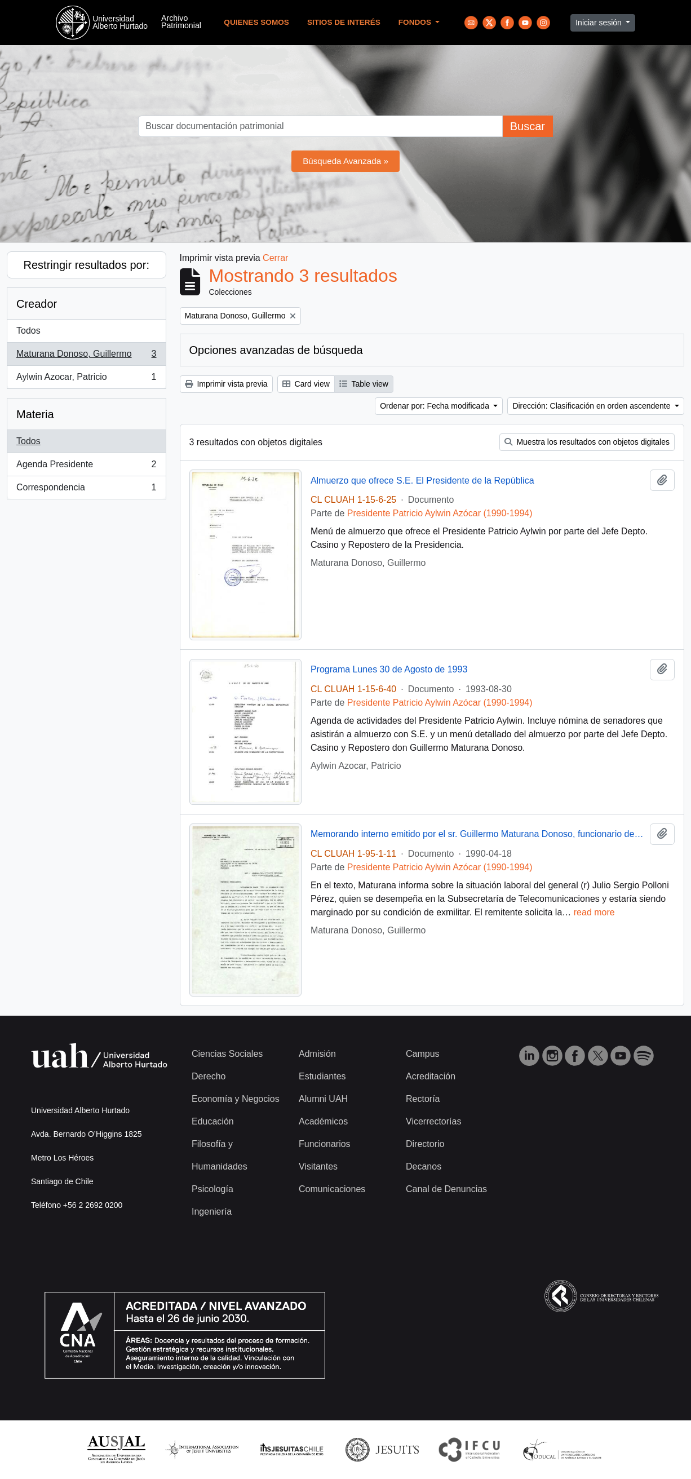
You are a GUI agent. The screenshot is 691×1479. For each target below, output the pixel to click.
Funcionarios (325, 1144)
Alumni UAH (323, 1099)
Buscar (527, 126)
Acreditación (430, 1076)
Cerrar (275, 258)
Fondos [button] (415, 22)
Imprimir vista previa (226, 383)
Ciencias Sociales (227, 1054)
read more (594, 912)
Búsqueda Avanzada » (345, 161)
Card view (306, 383)
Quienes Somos (256, 22)
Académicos (323, 1121)
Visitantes (318, 1166)
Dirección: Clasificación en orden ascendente (592, 405)
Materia (35, 414)
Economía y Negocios (236, 1099)
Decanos (423, 1166)
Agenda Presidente (86, 467)
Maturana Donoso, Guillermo (86, 356)
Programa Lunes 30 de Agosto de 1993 (389, 669)
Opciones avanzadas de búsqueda (276, 350)
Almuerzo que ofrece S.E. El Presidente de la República (422, 480)
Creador (36, 304)
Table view (363, 383)
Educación (213, 1121)
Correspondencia (86, 490)
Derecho (208, 1076)
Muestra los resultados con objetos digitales (587, 441)
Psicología (212, 1189)
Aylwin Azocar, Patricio (86, 379)
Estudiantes (322, 1076)
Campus (423, 1054)
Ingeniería (212, 1211)
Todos (28, 330)
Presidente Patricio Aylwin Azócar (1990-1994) (440, 513)
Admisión (317, 1054)
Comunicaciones (332, 1189)
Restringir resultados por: (86, 265)
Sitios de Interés (343, 22)
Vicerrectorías (433, 1121)
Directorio (425, 1144)
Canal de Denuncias (446, 1189)
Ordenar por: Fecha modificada (435, 405)
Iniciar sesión (599, 22)
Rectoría (423, 1099)
